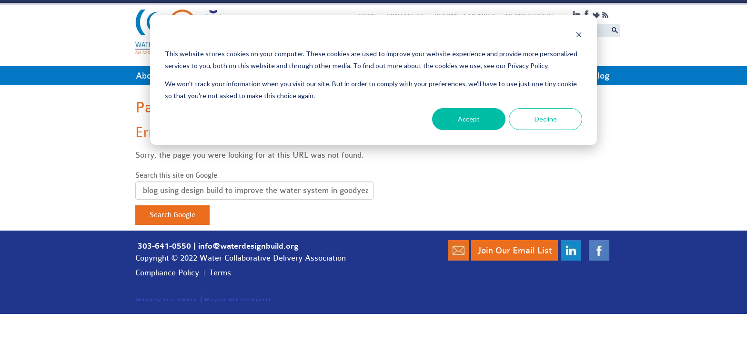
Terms (220, 272)
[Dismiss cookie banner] (578, 36)
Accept (469, 119)
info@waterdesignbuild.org (248, 246)
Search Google (172, 215)
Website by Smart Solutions (166, 300)
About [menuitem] (147, 76)
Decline (546, 119)
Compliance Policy (167, 272)
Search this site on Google (176, 176)
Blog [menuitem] (600, 76)
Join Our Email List (514, 250)
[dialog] (373, 80)
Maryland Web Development (237, 300)
